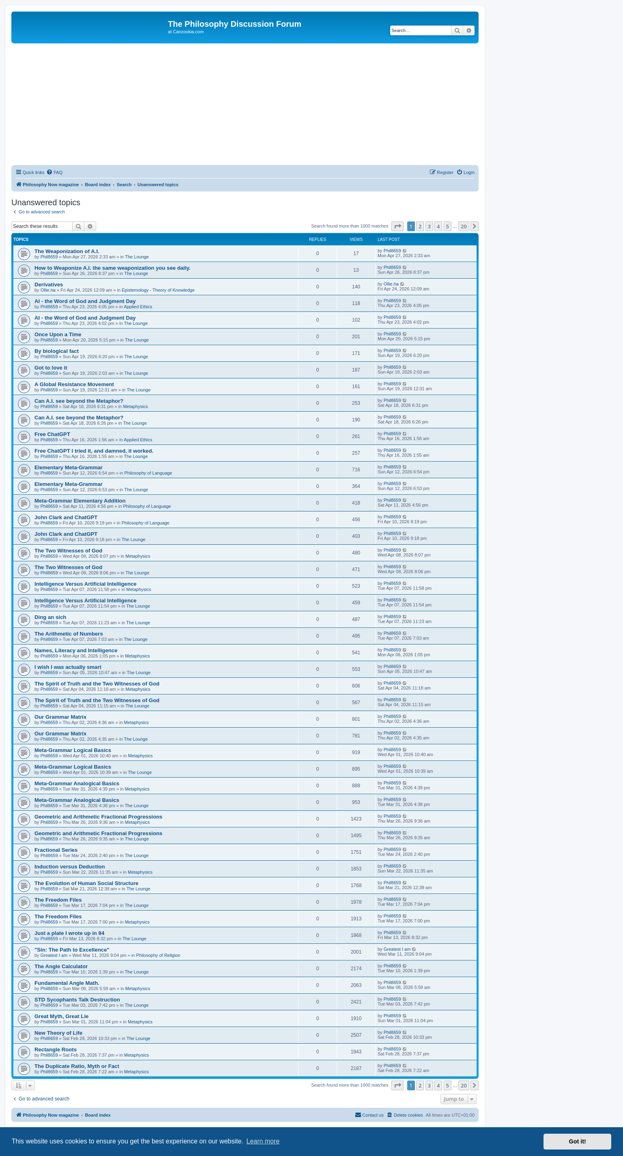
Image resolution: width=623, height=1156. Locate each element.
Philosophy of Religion (158, 955)
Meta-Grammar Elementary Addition (79, 501)
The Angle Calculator (61, 966)
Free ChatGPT (52, 434)
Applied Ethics (138, 306)
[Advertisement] (245, 104)
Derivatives (48, 284)
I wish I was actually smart (67, 667)
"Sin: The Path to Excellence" (72, 950)
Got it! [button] (577, 1141)
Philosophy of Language (148, 473)
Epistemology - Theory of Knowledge (158, 290)
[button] (397, 226)
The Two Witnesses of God (68, 551)
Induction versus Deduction (69, 867)
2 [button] (420, 226)
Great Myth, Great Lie (61, 1016)
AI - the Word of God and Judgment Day (85, 301)
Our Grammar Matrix (60, 717)
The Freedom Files (58, 900)
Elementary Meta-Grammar (68, 467)
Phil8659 (49, 256)
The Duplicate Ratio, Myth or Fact (76, 1066)
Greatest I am (54, 955)
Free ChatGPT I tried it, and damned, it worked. (93, 451)
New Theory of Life (58, 1033)
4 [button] (438, 226)
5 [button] (447, 226)
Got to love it (50, 368)
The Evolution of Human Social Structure (86, 883)
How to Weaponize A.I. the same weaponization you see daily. (112, 268)
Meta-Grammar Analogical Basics (76, 783)
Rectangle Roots (55, 1049)
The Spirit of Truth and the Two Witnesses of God (96, 684)
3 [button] (429, 226)
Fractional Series (55, 850)
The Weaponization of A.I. (66, 251)
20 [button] (464, 226)
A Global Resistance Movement (74, 384)
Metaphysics (135, 406)
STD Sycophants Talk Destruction (77, 1000)
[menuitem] (54, 172)
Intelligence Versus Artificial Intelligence (85, 584)
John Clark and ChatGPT (65, 517)
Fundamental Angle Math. (66, 983)
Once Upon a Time (58, 334)
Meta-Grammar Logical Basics (72, 750)
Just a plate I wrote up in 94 (69, 933)
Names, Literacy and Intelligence (75, 650)
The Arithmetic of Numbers (68, 634)
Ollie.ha (48, 290)
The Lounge (137, 256)
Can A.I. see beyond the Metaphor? (78, 401)
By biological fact (56, 351)
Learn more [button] (262, 1141)
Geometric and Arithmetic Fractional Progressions (98, 817)
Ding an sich (50, 617)
